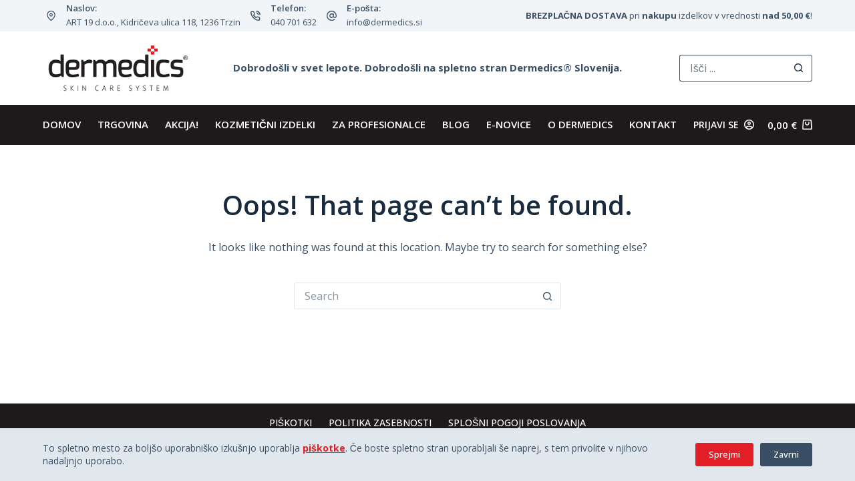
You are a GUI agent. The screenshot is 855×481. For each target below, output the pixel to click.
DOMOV (62, 124)
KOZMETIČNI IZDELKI (265, 124)
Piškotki (290, 423)
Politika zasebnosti (380, 423)
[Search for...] (732, 68)
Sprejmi (724, 454)
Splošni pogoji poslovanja (517, 423)
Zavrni (786, 454)
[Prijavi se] (723, 124)
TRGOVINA (123, 124)
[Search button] (799, 68)
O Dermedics (580, 124)
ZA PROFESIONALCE (378, 124)
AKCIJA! (181, 124)
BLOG (456, 124)
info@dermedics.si (384, 22)
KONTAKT (653, 124)
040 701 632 (294, 22)
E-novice (508, 124)
